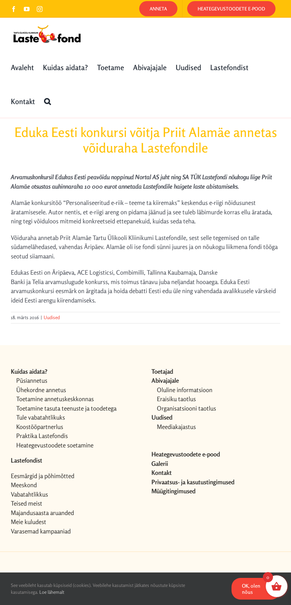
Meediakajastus (176, 426)
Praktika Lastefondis (42, 435)
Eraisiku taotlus (176, 399)
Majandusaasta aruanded (42, 512)
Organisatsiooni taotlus (186, 408)
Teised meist (26, 503)
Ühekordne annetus (41, 390)
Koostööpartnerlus (39, 426)
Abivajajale (165, 380)
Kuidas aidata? (29, 371)
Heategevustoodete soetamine (54, 445)
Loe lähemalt (51, 592)
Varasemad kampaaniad (41, 531)
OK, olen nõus (251, 589)
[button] (47, 101)
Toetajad (162, 371)
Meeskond (24, 485)
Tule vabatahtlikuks (40, 417)
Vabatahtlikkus (29, 494)
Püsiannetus (31, 380)
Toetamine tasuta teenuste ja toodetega (66, 408)
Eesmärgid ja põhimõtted (42, 476)
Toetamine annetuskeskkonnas (55, 399)
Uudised (52, 317)
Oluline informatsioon (184, 390)
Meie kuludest (28, 521)
